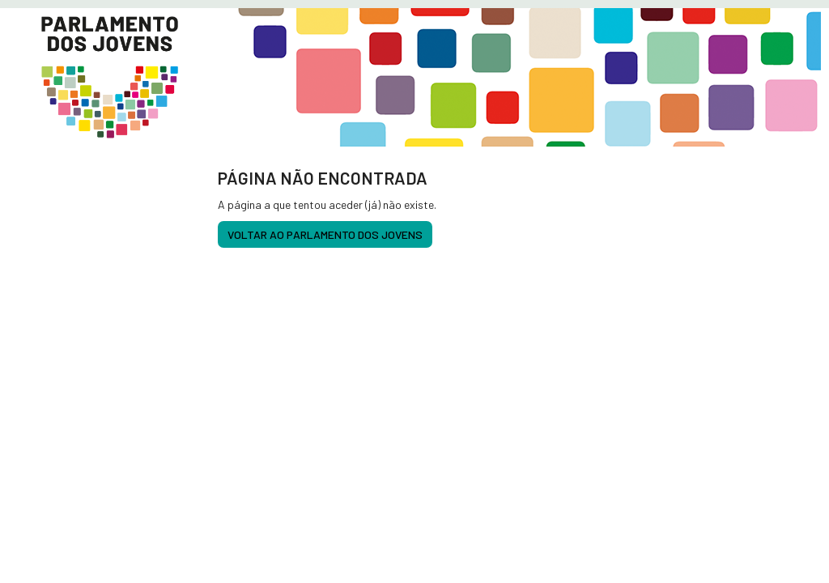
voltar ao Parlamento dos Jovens (325, 234)
